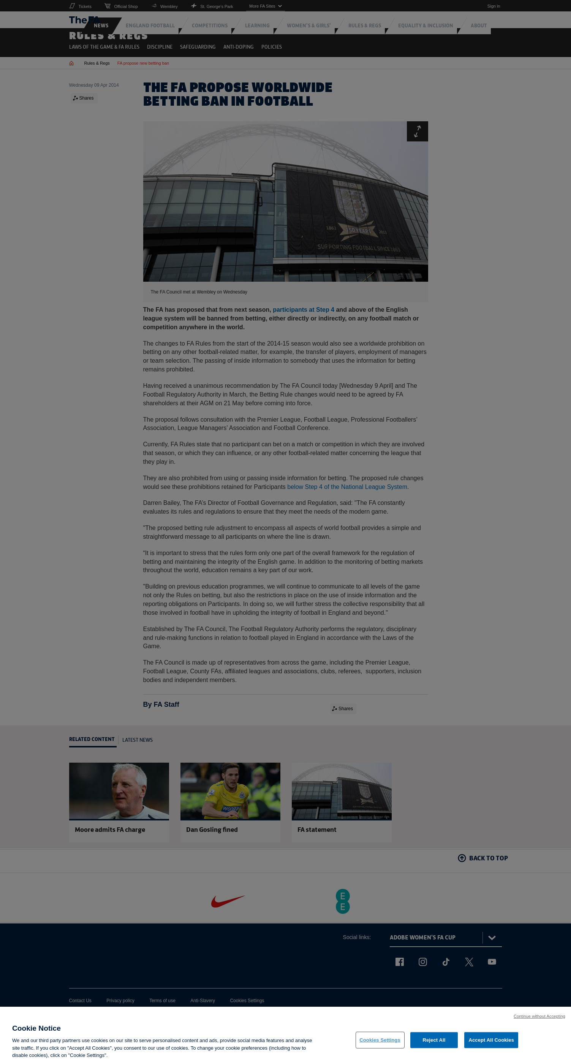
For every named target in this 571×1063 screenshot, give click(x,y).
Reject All (433, 1043)
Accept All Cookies (491, 1043)
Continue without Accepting (539, 1019)
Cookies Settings (379, 1043)
